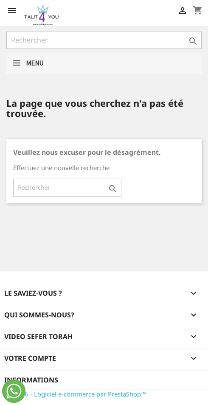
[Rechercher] (104, 40)
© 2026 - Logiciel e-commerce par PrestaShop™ (76, 394)
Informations (31, 380)
